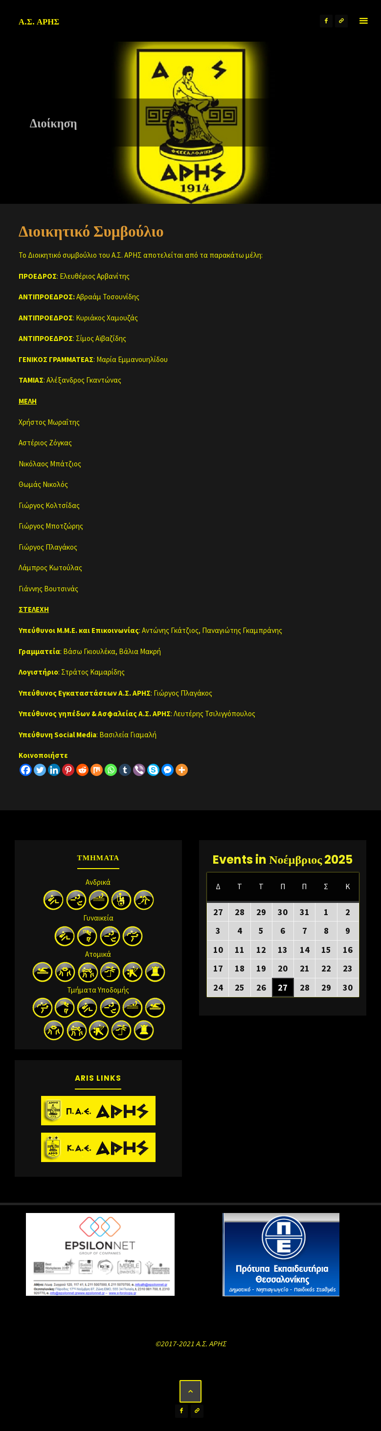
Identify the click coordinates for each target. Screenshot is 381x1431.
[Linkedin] (54, 770)
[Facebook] (26, 770)
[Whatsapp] (111, 770)
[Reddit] (82, 770)
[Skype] (153, 770)
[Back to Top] (190, 1391)
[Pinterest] (68, 770)
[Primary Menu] (363, 21)
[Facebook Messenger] (167, 770)
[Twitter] (40, 770)
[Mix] (96, 770)
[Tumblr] (125, 770)
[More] (182, 770)
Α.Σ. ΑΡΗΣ (39, 21)
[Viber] (139, 770)
